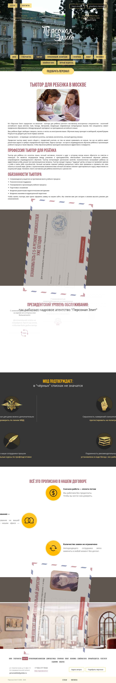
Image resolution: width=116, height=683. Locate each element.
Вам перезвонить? (57, 18)
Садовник (55, 662)
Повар (88, 57)
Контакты (26, 6)
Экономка (100, 57)
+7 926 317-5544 (56, 16)
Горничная (77, 57)
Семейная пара (48, 63)
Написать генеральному (55, 588)
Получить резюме (54, 223)
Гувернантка (26, 57)
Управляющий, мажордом (57, 57)
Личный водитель (66, 63)
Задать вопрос (77, 6)
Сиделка (61, 662)
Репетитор (104, 658)
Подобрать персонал (97, 6)
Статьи (12, 6)
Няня (14, 57)
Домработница (51, 658)
